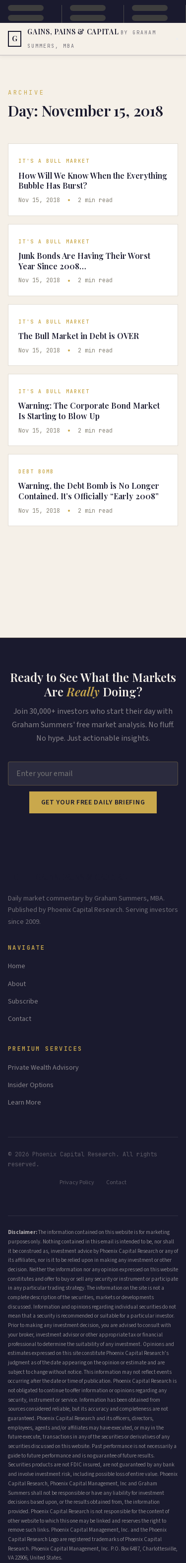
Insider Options (31, 1085)
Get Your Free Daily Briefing (93, 802)
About (17, 984)
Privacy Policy (77, 1182)
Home (16, 966)
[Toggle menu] (177, 39)
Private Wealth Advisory (43, 1068)
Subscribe (23, 1001)
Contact (19, 1019)
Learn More (24, 1103)
